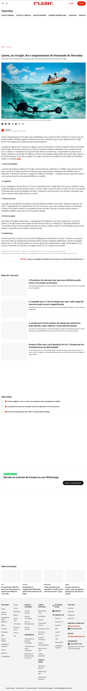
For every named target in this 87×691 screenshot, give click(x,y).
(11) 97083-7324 (76, 644)
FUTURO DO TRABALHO (23, 15)
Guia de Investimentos (29, 623)
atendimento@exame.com (76, 636)
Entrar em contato (74, 626)
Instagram (71, 615)
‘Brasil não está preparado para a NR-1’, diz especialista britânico (27, 412)
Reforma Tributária (41, 638)
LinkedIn (70, 611)
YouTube (71, 608)
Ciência (16, 633)
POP (15, 636)
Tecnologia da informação (38, 253)
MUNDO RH (82, 15)
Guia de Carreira (7, 15)
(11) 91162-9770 (76, 629)
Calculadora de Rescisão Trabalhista (29, 641)
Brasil (3, 625)
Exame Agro (16, 619)
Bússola (40, 620)
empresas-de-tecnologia (11, 253)
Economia (4, 632)
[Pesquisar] (6, 3)
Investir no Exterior (41, 633)
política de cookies (31, 688)
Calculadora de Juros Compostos (29, 648)
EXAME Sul (41, 616)
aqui (19, 159)
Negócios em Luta (42, 649)
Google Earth (55, 253)
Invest (3, 650)
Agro (56, 639)
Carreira (7, 11)
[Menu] (2, 3)
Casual (16, 608)
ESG (2, 635)
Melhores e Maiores (41, 667)
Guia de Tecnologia (28, 617)
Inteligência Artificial (5, 645)
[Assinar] (71, 3)
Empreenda (59, 642)
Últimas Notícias (4, 613)
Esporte (16, 615)
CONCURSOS (72, 15)
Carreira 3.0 (59, 622)
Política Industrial (41, 655)
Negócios (4, 653)
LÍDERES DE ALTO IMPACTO (5, 620)
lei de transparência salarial (63, 688)
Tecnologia (17, 624)
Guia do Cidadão (27, 612)
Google (24, 253)
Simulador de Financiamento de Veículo (29, 656)
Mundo (16, 605)
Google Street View (69, 253)
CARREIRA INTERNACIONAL (57, 15)
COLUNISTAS (5, 656)
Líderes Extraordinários (43, 644)
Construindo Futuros (42, 624)
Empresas (25, 251)
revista (58, 611)
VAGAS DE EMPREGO (39, 15)
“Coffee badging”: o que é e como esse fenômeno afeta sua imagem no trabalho (32, 401)
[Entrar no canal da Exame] (73, 483)
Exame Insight (3, 640)
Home (2, 47)
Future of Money (17, 628)
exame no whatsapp (10, 474)
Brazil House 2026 (42, 612)
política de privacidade (46, 688)
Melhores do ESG (42, 672)
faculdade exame (58, 606)
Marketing (17, 611)
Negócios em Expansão (42, 678)
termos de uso (20, 688)
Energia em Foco (43, 628)
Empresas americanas (56, 251)
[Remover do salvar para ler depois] (23, 124)
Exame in (58, 618)
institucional (10, 688)
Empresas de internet (38, 251)
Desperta (58, 625)
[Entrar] (81, 3)
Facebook (71, 618)
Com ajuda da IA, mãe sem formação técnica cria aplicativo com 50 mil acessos (32, 407)
